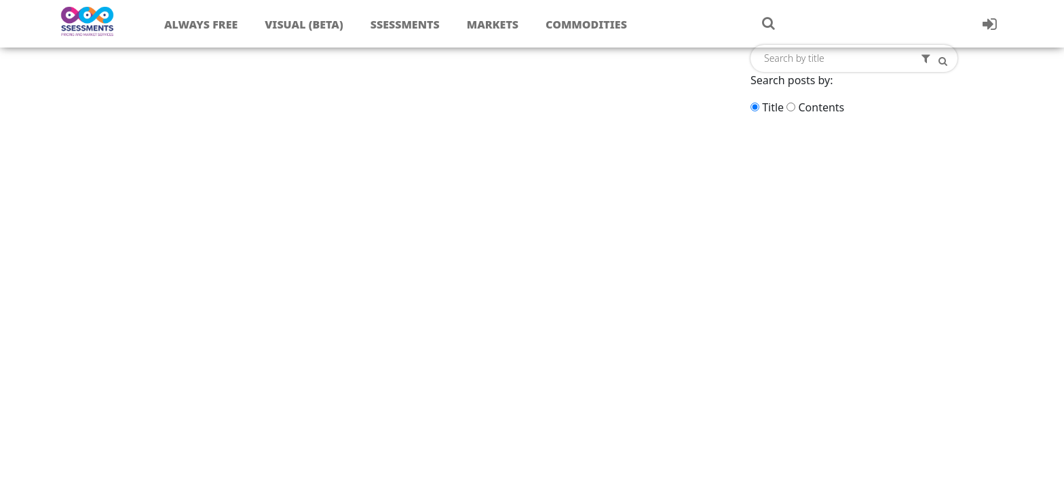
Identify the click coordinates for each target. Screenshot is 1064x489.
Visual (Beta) (304, 24)
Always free (201, 24)
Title (773, 107)
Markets (492, 24)
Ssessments (405, 24)
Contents (821, 107)
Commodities (586, 24)
